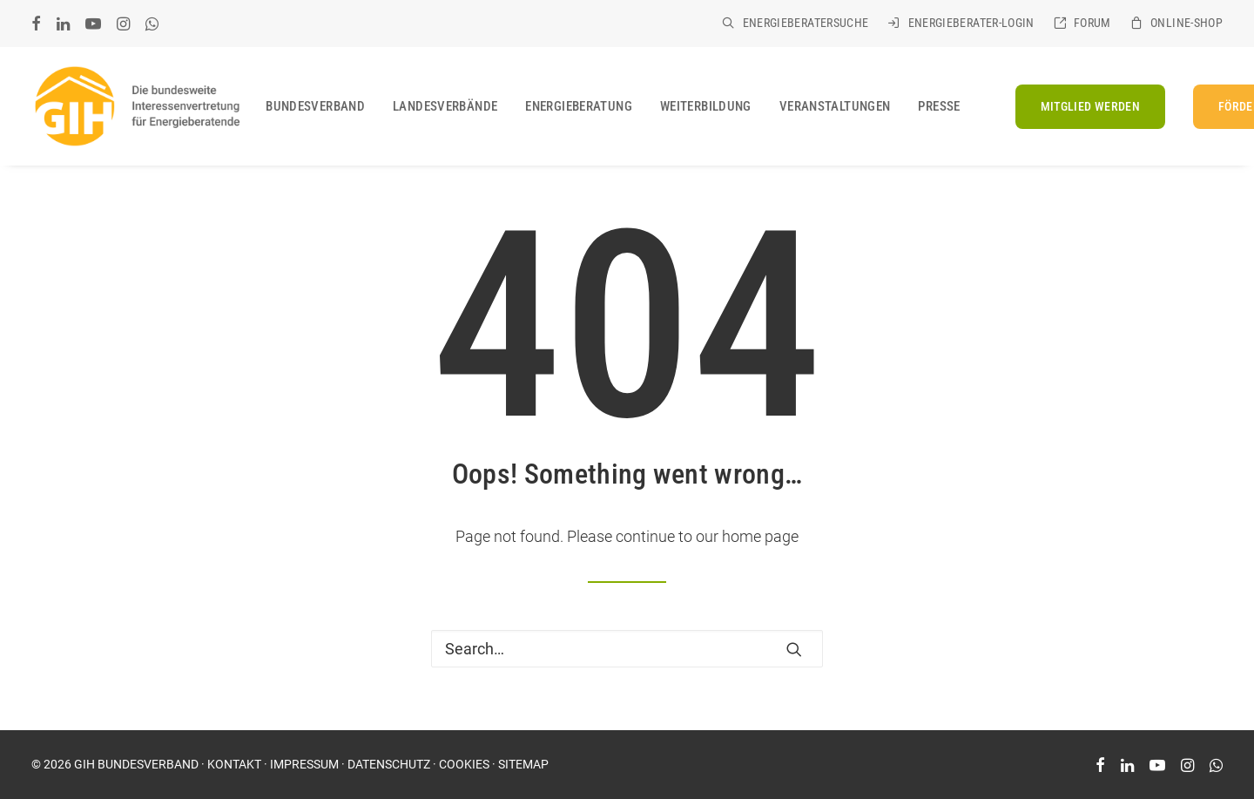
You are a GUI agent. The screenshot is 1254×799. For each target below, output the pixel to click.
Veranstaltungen (835, 106)
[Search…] (627, 648)
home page (760, 536)
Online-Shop (1186, 23)
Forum (1092, 23)
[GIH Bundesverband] (136, 106)
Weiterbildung (706, 106)
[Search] (627, 648)
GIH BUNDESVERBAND (136, 764)
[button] (36, 23)
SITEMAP (523, 764)
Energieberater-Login (971, 23)
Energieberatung (578, 106)
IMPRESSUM (304, 764)
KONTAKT (234, 764)
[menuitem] (795, 22)
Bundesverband (315, 106)
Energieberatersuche (806, 23)
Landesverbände (445, 106)
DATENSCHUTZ (388, 764)
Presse (939, 106)
